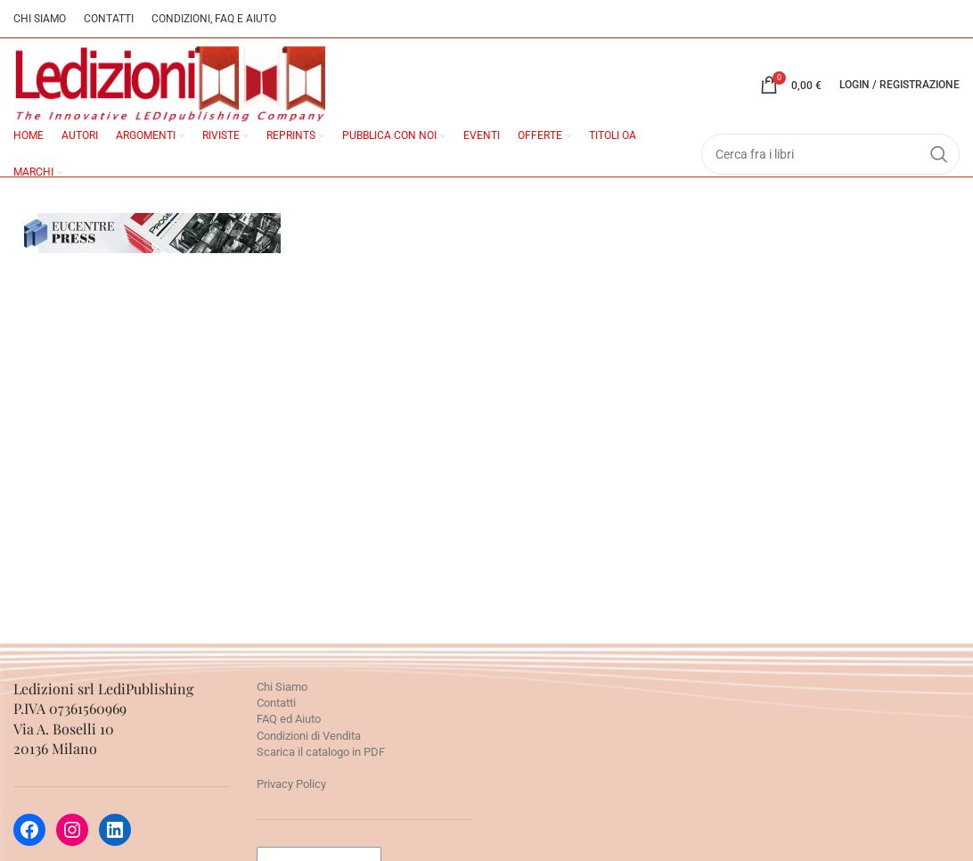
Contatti (276, 702)
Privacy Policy (291, 784)
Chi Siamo (282, 686)
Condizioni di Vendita (309, 735)
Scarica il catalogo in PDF (321, 751)
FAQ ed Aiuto (289, 719)
